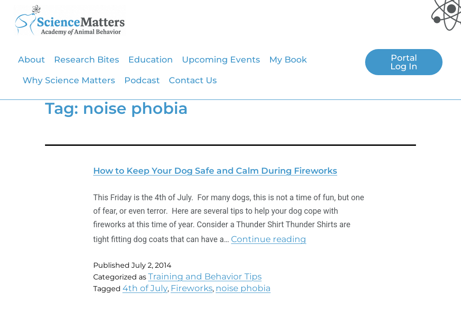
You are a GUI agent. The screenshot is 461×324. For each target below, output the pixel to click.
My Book (288, 59)
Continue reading (268, 239)
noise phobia (243, 288)
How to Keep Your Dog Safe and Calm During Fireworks (215, 170)
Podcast (142, 80)
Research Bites (86, 59)
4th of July (144, 288)
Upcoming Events (221, 59)
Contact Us (193, 80)
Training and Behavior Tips (205, 276)
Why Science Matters (69, 80)
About (31, 59)
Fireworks (191, 288)
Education (150, 59)
